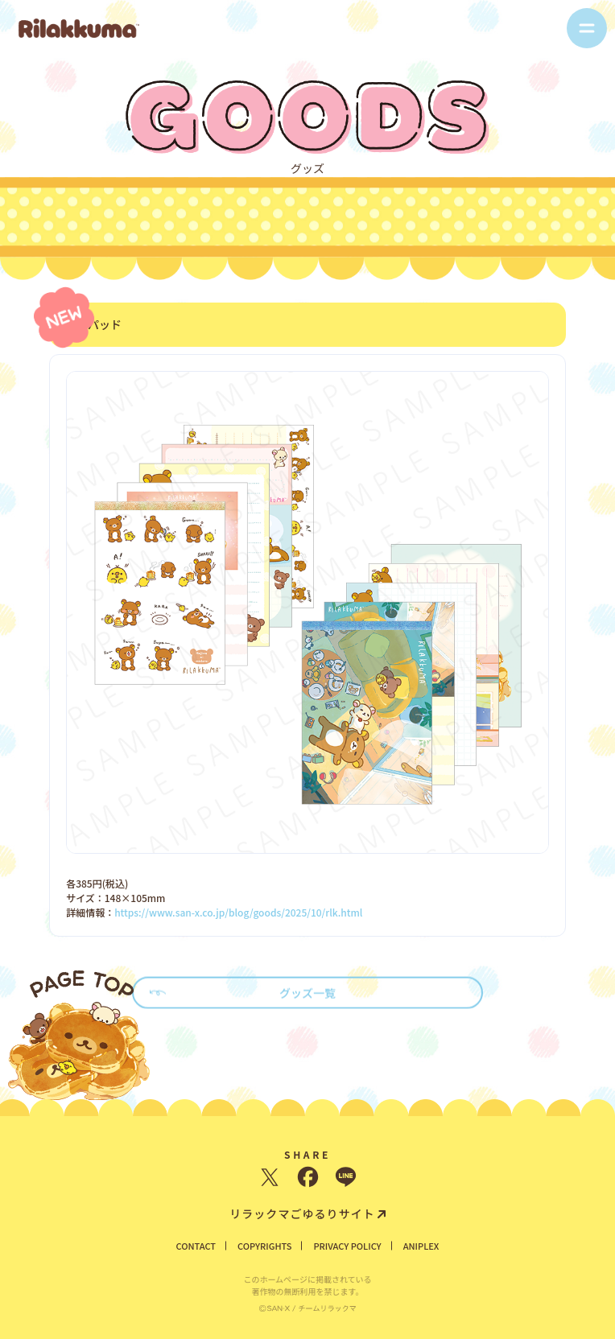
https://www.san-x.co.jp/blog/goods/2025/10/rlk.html (238, 911)
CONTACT (196, 1245)
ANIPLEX (421, 1245)
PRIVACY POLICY (347, 1245)
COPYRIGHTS (264, 1245)
